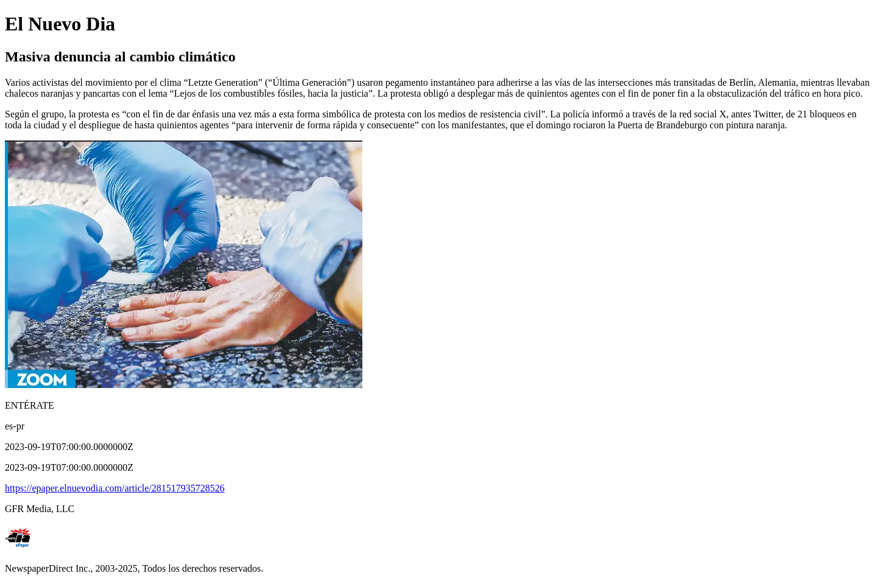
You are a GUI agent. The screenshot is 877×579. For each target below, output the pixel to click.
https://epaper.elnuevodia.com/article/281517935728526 (115, 488)
